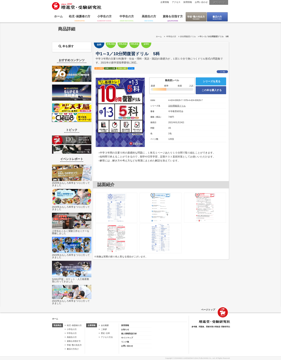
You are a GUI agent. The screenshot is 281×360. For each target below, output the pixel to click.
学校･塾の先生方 (196, 16)
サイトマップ (127, 338)
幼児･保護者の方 (79, 16)
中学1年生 (111, 44)
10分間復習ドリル (188, 36)
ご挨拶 (104, 329)
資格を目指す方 (173, 16)
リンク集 (125, 342)
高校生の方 (149, 16)
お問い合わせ (201, 2)
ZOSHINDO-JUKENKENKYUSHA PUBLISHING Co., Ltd (194, 358)
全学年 (146, 44)
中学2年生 (122, 44)
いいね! (222, 72)
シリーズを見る (211, 81)
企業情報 (164, 2)
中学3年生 (134, 44)
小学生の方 (104, 16)
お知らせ (125, 329)
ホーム (58, 16)
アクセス (176, 2)
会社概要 (105, 325)
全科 (99, 44)
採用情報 (187, 2)
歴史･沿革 (105, 333)
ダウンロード (219, 2)
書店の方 (217, 16)
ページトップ (208, 309)
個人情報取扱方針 (129, 333)
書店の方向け (73, 349)
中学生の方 (127, 16)
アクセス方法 (107, 337)
